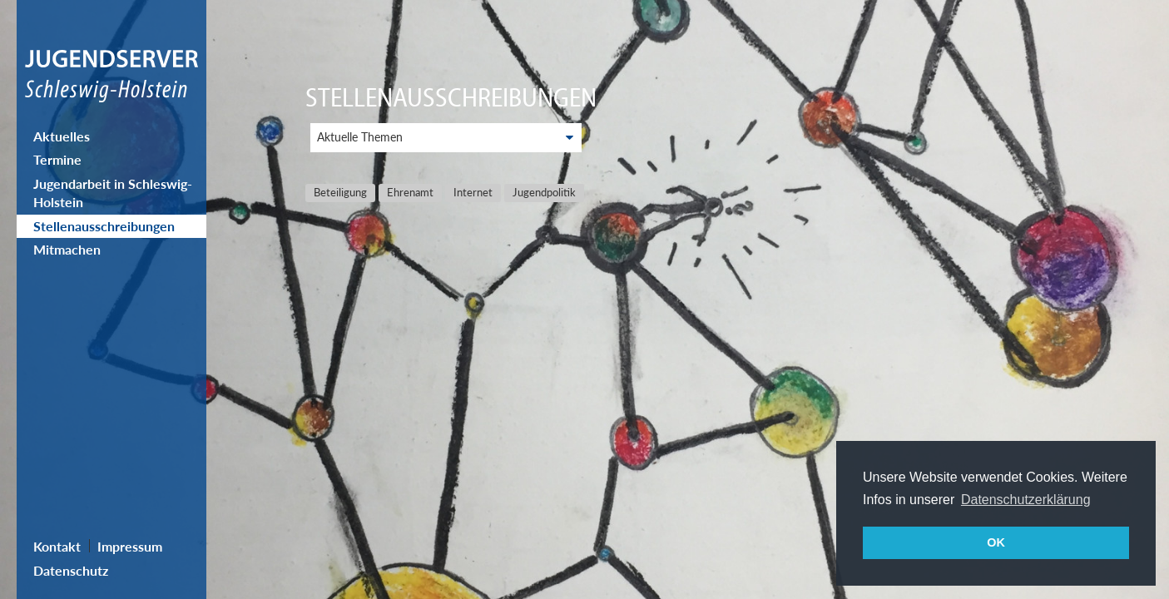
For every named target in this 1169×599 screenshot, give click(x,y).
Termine (57, 159)
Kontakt (57, 546)
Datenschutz (70, 570)
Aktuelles (61, 136)
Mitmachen (67, 249)
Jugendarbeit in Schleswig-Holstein (112, 193)
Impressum (129, 546)
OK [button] (996, 542)
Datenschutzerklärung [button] (1026, 500)
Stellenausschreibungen (104, 226)
